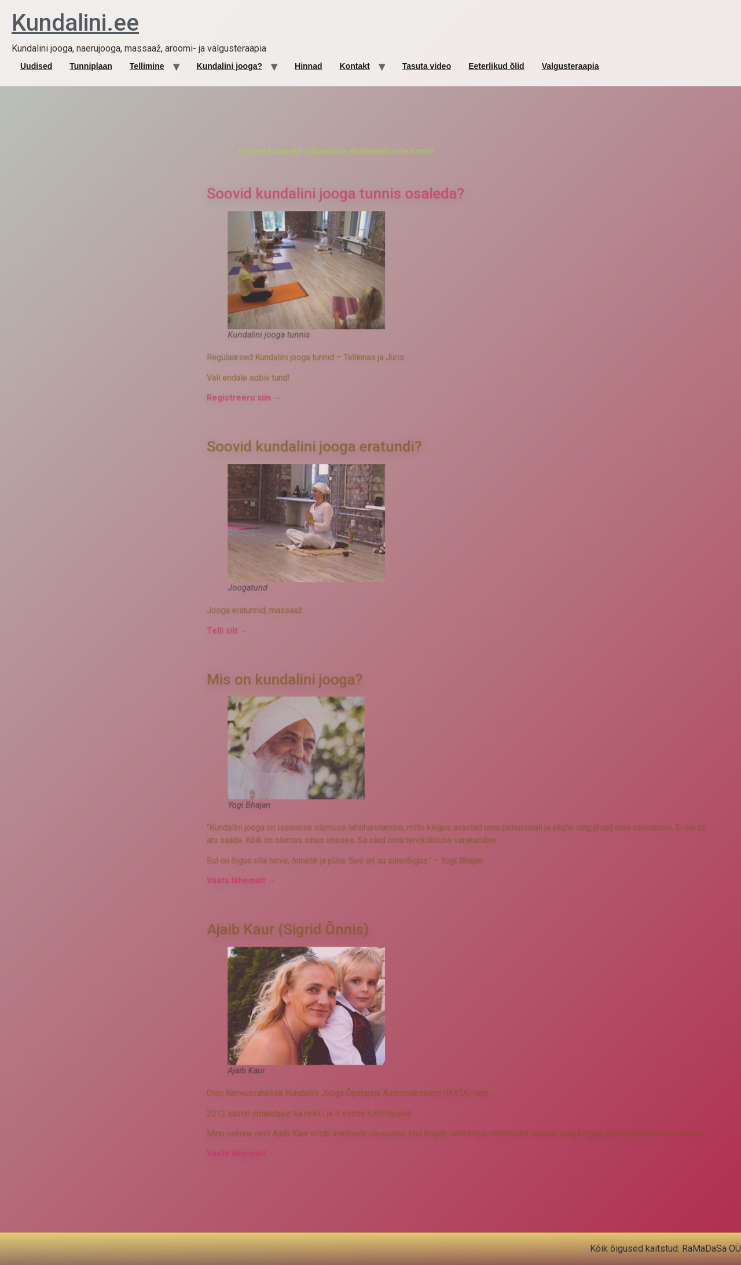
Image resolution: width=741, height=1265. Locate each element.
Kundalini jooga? (230, 66)
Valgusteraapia (570, 66)
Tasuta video (427, 66)
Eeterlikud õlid (496, 66)
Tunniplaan (90, 66)
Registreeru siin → (345, 530)
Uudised (36, 66)
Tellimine (147, 66)
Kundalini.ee (75, 22)
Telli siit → (337, 647)
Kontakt (355, 66)
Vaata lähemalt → (344, 773)
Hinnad (308, 66)
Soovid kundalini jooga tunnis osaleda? (391, 428)
